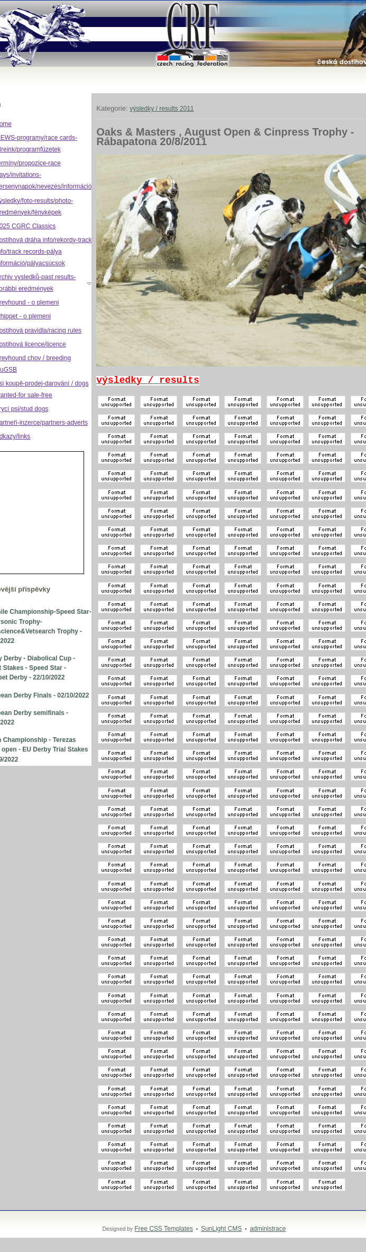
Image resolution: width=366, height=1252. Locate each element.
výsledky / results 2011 (162, 108)
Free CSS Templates (163, 1228)
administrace (268, 1228)
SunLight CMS (221, 1228)
